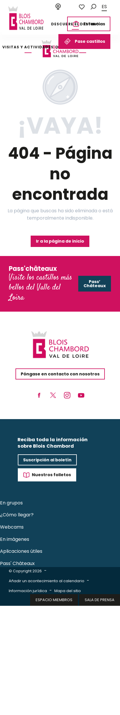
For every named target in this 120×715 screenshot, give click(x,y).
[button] (93, 7)
